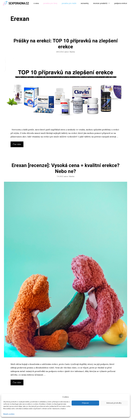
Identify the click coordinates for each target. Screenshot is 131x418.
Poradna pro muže (69, 3)
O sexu (36, 3)
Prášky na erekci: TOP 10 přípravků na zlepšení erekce (66, 43)
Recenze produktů (102, 3)
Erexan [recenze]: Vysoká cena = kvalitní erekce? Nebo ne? (66, 168)
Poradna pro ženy (50, 3)
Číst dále (18, 145)
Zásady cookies (8, 414)
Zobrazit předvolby (114, 403)
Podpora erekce (120, 3)
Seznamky (85, 3)
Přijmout (85, 403)
